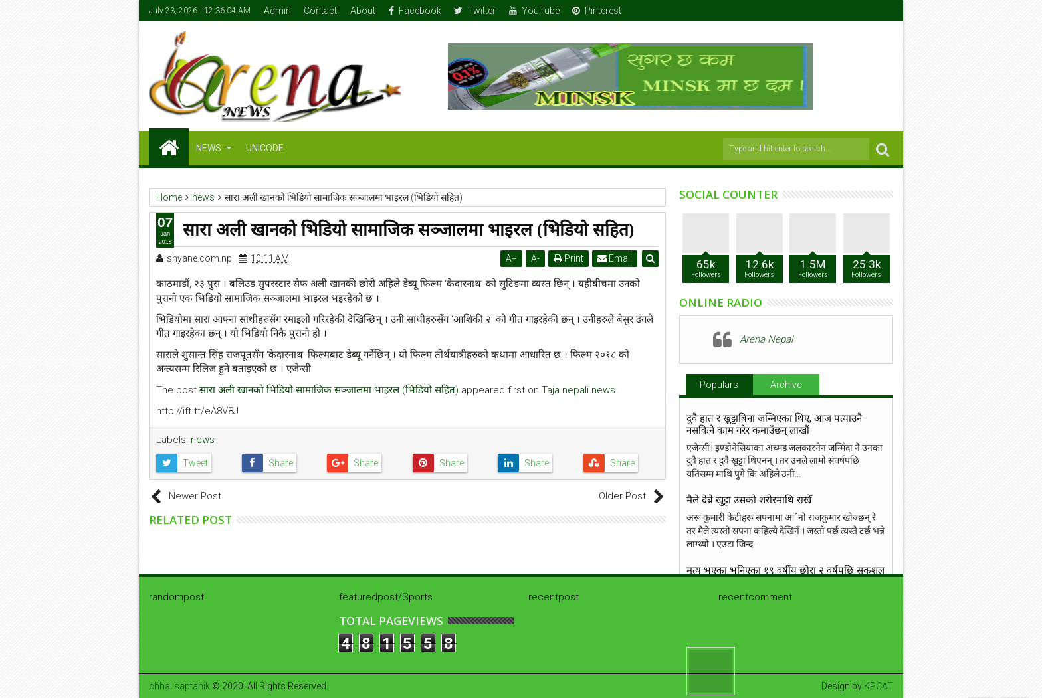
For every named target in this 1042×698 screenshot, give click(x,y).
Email (614, 258)
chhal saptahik (179, 686)
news (203, 440)
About (362, 10)
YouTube (534, 10)
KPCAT (878, 686)
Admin (277, 10)
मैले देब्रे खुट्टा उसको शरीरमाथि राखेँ (748, 500)
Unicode (265, 148)
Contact (320, 10)
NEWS (208, 148)
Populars (719, 384)
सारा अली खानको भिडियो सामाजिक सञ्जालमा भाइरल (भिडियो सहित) (329, 390)
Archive (785, 384)
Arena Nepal (766, 339)
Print (568, 258)
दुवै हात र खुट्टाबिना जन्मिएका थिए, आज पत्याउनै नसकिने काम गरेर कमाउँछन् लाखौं (774, 424)
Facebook (415, 10)
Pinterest (596, 10)
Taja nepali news (578, 390)
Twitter (475, 10)
